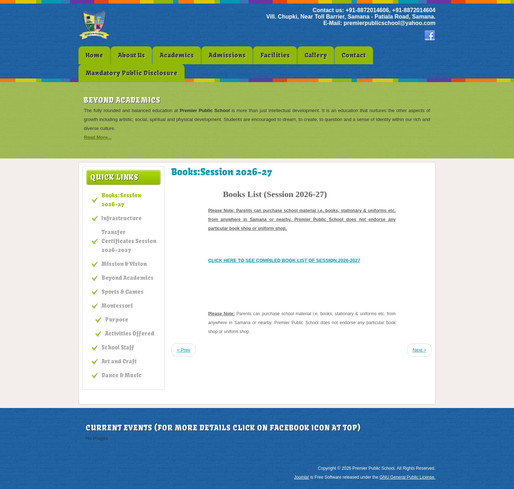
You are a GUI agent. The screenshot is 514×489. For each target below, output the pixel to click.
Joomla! (301, 477)
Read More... (97, 137)
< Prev (183, 350)
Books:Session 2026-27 (221, 172)
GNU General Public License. (407, 477)
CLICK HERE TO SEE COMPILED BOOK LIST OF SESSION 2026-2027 (284, 260)
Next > (419, 350)
